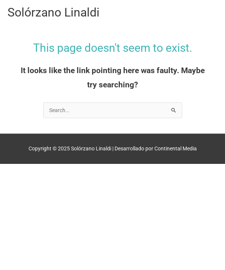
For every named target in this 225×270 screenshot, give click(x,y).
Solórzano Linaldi (54, 12)
